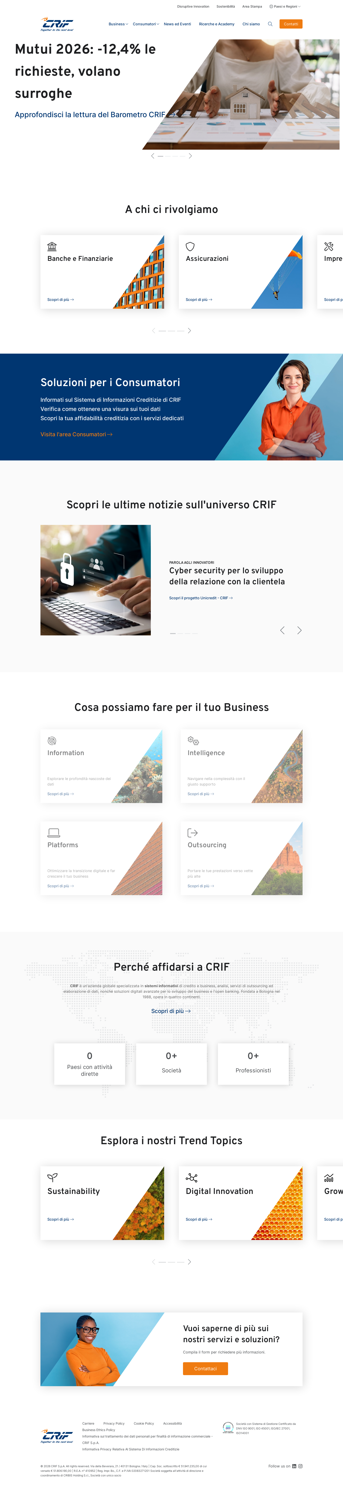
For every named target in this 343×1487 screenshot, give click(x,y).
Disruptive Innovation (193, 6)
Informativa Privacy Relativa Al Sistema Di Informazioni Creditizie (130, 1449)
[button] (152, 156)
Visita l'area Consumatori (73, 434)
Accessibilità (172, 1423)
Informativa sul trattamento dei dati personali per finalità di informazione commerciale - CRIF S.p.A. (147, 1439)
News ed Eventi (177, 24)
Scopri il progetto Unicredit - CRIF (198, 598)
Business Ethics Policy (98, 1430)
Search (270, 24)
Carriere (88, 1423)
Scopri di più (58, 299)
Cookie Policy (144, 1423)
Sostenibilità (226, 6)
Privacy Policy (114, 1423)
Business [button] (117, 24)
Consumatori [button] (144, 24)
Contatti (291, 24)
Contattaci (205, 1368)
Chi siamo (251, 24)
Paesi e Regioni (285, 6)
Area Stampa (252, 6)
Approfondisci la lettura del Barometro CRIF (90, 114)
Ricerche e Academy (216, 24)
